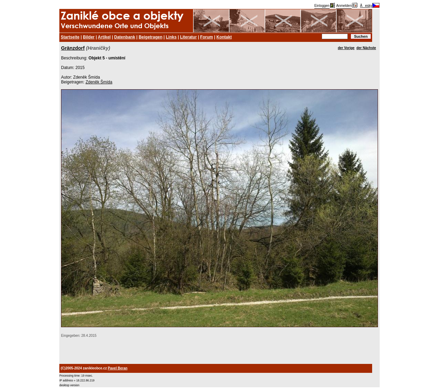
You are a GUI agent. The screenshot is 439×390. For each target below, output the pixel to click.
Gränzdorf (73, 48)
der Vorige (346, 48)
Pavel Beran (117, 368)
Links (171, 37)
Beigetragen (150, 37)
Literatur (188, 37)
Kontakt (224, 37)
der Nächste (366, 48)
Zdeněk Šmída (98, 82)
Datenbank (124, 37)
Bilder (89, 37)
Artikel (104, 37)
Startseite (70, 37)
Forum (206, 37)
